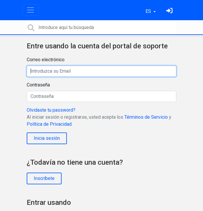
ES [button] (149, 11)
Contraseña (38, 85)
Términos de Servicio (146, 117)
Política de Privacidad (49, 124)
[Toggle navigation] (30, 10)
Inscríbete (44, 178)
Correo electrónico (46, 59)
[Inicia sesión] (170, 11)
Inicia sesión (47, 138)
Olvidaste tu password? (51, 110)
